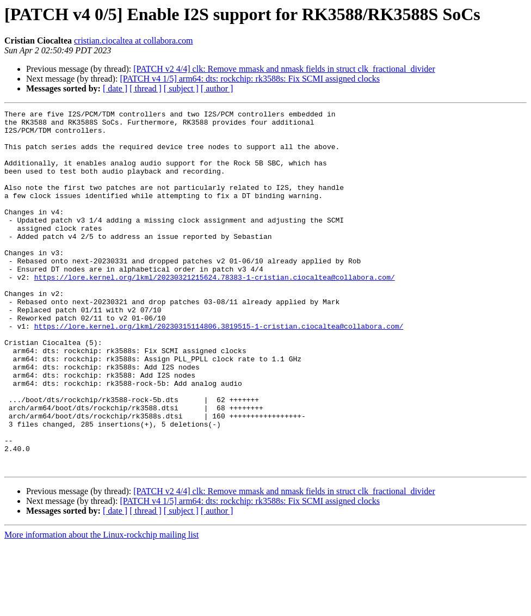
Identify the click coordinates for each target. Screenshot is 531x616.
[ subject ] (181, 88)
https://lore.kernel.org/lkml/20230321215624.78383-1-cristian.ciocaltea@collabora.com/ (214, 311)
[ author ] (217, 88)
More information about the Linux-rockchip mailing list (101, 606)
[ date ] (115, 88)
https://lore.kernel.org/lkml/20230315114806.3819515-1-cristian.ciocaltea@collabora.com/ (219, 370)
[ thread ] (145, 88)
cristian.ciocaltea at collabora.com (133, 40)
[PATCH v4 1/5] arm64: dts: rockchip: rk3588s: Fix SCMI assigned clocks (250, 78)
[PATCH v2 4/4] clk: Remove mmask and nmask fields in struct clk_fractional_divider (284, 68)
